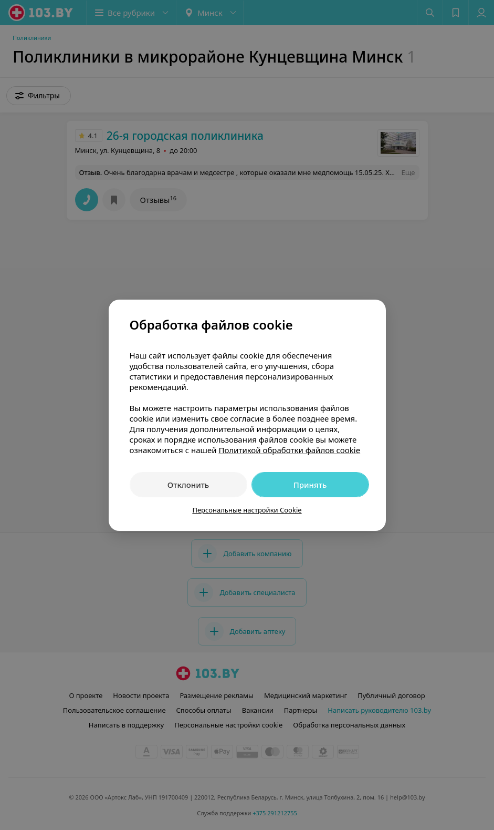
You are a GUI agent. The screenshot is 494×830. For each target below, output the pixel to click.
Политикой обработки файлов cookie (289, 450)
